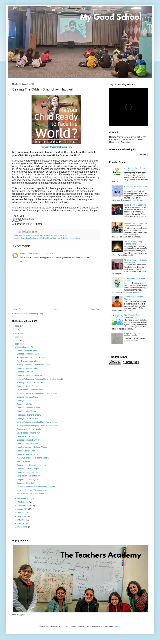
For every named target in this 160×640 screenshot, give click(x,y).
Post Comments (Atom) (33, 314)
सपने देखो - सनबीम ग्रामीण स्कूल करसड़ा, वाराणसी (135, 169)
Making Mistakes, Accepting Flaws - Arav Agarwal (37, 393)
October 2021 (23, 502)
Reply (22, 261)
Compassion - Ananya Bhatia (29, 429)
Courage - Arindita (24, 404)
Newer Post (18, 309)
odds (55, 235)
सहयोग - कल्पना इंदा (23, 462)
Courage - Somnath (25, 372)
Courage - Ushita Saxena (27, 418)
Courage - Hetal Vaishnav (27, 472)
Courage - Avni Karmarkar (27, 454)
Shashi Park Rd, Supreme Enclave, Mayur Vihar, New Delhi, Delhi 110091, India (50, 238)
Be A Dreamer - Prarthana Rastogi (31, 358)
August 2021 (22, 509)
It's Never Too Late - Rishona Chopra (32, 490)
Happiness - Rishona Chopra (29, 415)
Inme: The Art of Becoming (135, 205)
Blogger (117, 626)
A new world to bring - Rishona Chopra (32, 458)
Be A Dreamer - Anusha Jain (28, 433)
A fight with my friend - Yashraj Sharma (133, 335)
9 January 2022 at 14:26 (43, 254)
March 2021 (22, 527)
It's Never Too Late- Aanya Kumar (30, 494)
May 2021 (21, 520)
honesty (43, 235)
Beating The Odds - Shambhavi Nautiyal (33, 365)
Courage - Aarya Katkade (27, 444)
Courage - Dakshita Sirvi (27, 483)
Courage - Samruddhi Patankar (29, 375)
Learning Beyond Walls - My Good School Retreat (135, 224)
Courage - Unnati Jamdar (27, 400)
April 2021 (21, 523)
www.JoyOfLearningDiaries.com (56, 147)
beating (22, 235)
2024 (17, 333)
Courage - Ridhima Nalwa (27, 368)
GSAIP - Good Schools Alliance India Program (36, 487)
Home (56, 309)
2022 (17, 340)
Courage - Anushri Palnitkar (28, 440)
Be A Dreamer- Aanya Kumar (29, 361)
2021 (17, 344)
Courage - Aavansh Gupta (27, 397)
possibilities (62, 235)
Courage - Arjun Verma (26, 411)
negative (49, 235)
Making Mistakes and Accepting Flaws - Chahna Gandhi (40, 379)
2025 (17, 330)
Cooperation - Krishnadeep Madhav (31, 465)
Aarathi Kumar (26, 254)
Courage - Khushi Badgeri (27, 386)
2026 (17, 326)
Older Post (94, 309)
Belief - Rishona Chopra (26, 436)
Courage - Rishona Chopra (28, 469)
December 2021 (24, 347)
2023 (17, 337)
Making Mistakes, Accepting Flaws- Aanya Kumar (37, 422)
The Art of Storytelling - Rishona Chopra (133, 243)
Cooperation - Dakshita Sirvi (28, 476)
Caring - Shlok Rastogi (26, 451)
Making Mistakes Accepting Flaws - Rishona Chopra (38, 426)
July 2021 (21, 513)
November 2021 (24, 498)
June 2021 (21, 516)
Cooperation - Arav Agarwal (28, 479)
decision (29, 235)
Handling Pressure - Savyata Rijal (30, 383)
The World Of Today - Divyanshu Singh (133, 316)
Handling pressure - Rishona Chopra (32, 447)
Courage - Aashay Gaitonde (28, 408)
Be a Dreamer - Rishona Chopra (30, 390)
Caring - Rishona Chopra (27, 350)
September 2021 (24, 506)
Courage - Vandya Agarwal (28, 354)
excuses (36, 235)
